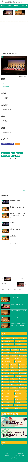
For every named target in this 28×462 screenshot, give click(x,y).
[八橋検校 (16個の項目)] (20, 353)
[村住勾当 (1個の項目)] (20, 396)
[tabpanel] (8, 14)
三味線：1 (6, 86)
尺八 (21, 153)
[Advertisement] (14, 36)
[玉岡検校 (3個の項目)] (14, 367)
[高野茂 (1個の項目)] (23, 385)
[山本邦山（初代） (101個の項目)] (19, 338)
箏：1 (4, 83)
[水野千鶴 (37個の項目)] (7, 347)
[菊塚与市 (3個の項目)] (5, 370)
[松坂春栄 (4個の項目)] (14, 364)
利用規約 (7, 455)
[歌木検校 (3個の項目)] (5, 367)
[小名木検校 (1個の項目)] (7, 393)
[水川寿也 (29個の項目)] (20, 347)
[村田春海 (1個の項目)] (14, 388)
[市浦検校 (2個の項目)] (5, 373)
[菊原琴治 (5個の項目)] (7, 358)
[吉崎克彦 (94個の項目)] (21, 341)
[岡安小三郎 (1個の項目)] (20, 405)
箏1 (3, 153)
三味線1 (8, 153)
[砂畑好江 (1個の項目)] (22, 388)
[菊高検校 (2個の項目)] (14, 382)
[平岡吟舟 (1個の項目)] (21, 393)
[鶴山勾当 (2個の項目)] (5, 379)
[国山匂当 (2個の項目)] (22, 373)
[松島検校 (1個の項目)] (7, 408)
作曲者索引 (20, 453)
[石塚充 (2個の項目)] (14, 370)
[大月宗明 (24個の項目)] (5, 350)
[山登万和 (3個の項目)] (22, 364)
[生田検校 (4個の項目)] (5, 364)
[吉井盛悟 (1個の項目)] (7, 396)
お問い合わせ (14, 458)
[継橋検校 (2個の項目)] (22, 382)
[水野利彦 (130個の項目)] (6, 338)
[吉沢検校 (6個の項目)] (22, 356)
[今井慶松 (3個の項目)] (22, 367)
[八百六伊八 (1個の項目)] (7, 402)
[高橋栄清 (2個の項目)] (14, 379)
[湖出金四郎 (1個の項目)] (7, 399)
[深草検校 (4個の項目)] (21, 361)
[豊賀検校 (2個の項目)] (14, 373)
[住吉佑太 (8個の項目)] (14, 356)
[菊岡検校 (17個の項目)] (15, 350)
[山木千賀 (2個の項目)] (22, 379)
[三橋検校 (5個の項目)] (20, 358)
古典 (8, 155)
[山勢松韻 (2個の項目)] (21, 376)
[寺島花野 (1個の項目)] (21, 402)
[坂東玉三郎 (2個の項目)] (7, 376)
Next (27, 15)
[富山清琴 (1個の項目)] (5, 388)
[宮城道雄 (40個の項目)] (21, 344)
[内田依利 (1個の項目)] (21, 399)
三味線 (4, 155)
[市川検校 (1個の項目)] (14, 385)
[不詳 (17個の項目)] (23, 350)
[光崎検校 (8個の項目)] (5, 356)
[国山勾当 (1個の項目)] (20, 408)
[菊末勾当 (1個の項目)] (5, 385)
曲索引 (7, 453)
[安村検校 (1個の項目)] (7, 405)
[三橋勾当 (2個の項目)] (5, 382)
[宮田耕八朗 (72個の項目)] (7, 344)
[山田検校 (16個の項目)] (7, 353)
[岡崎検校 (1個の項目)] (20, 390)
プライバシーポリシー (20, 455)
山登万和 (17, 155)
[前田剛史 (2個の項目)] (22, 370)
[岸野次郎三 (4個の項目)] (7, 361)
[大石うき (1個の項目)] (7, 390)
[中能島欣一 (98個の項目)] (7, 341)
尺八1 (13, 153)
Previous (1, 15)
